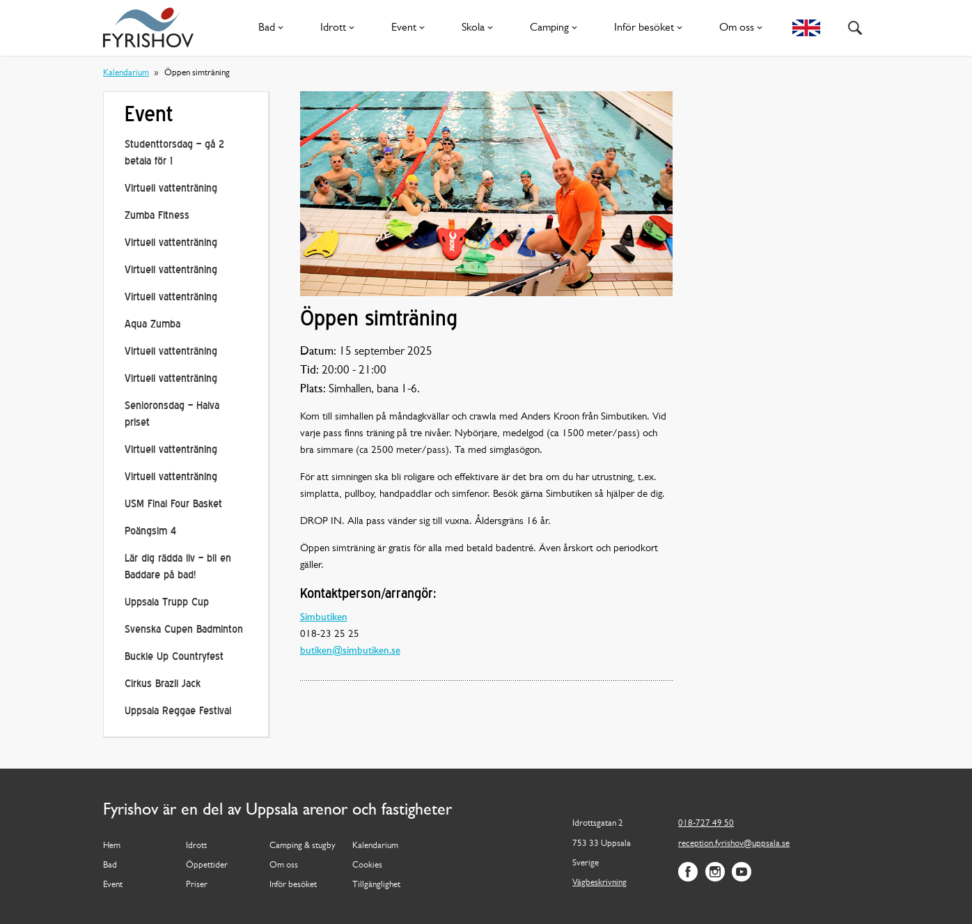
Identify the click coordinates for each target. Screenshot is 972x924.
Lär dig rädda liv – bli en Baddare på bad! (178, 567)
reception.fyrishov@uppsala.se (734, 843)
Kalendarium (126, 72)
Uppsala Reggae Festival (178, 712)
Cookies (367, 865)
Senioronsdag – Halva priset (172, 415)
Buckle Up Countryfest (174, 657)
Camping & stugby (302, 845)
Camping (556, 28)
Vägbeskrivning (599, 882)
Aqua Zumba (152, 325)
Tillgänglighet (376, 884)
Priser (196, 884)
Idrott (340, 28)
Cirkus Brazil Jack (163, 684)
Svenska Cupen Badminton (184, 630)
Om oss (743, 28)
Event (410, 28)
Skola (480, 28)
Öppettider (207, 865)
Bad (273, 28)
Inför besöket (651, 28)
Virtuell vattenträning (171, 189)
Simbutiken (323, 618)
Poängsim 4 (150, 532)
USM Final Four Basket (173, 505)
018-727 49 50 (706, 823)
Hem (111, 845)
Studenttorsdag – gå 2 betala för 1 (174, 153)
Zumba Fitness (157, 216)
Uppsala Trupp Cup (167, 603)
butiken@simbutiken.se (350, 651)
